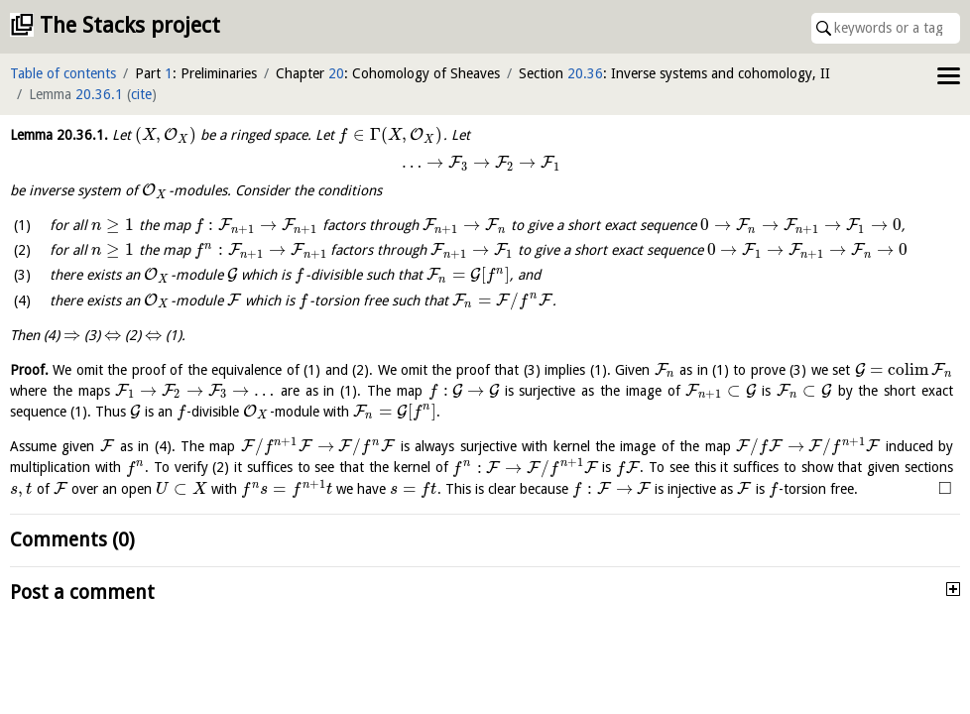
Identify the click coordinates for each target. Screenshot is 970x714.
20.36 (585, 73)
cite (141, 94)
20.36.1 (99, 94)
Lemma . (59, 135)
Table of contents (63, 73)
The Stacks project (130, 25)
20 (336, 73)
